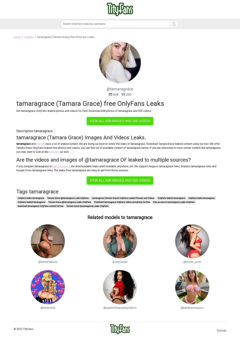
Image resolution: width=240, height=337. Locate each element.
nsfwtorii (54, 151)
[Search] (120, 24)
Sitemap (221, 330)
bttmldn (40, 143)
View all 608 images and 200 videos (120, 121)
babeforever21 (61, 166)
